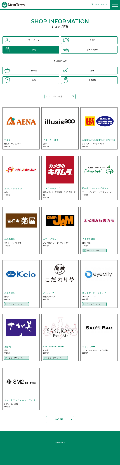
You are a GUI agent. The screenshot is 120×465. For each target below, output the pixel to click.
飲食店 (92, 40)
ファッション (34, 40)
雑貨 (34, 50)
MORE (59, 419)
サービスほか (92, 50)
